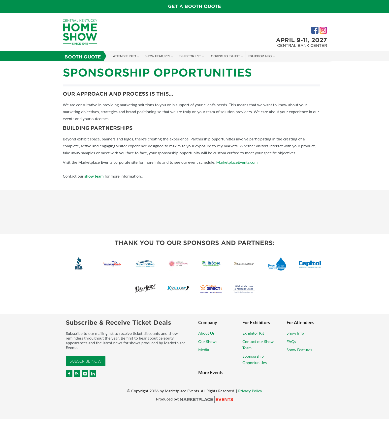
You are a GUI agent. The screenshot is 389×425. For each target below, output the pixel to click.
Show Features (157, 56)
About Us (206, 333)
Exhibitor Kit (253, 333)
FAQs (291, 341)
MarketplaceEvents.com (237, 162)
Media (203, 349)
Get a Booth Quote (194, 6)
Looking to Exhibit (224, 56)
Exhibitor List (190, 56)
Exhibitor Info (260, 56)
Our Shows (207, 341)
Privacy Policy (250, 390)
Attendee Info (124, 56)
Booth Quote (83, 56)
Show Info (295, 333)
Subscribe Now (85, 361)
